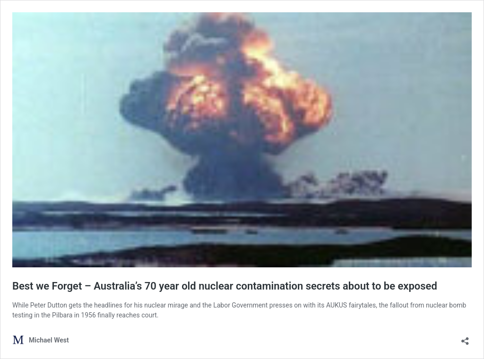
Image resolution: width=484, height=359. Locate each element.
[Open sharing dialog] (465, 338)
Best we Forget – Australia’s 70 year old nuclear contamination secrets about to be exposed (224, 286)
